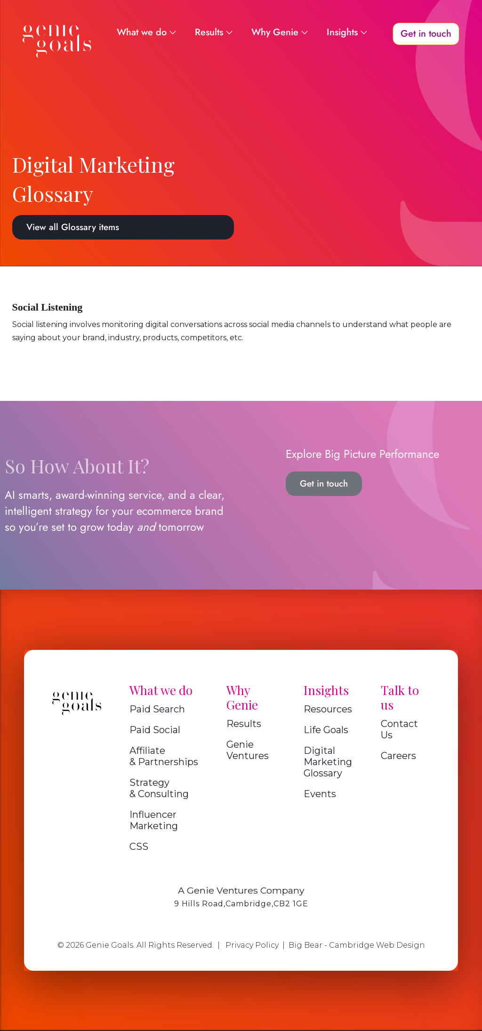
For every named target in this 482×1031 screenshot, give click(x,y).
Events (320, 793)
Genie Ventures (247, 750)
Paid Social (154, 729)
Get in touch (324, 483)
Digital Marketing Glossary (328, 762)
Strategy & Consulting (159, 788)
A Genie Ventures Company (241, 890)
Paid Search (157, 709)
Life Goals (326, 729)
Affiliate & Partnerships (163, 756)
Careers (398, 755)
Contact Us (399, 729)
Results (243, 723)
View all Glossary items (72, 227)
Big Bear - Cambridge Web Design (357, 945)
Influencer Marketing (153, 820)
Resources (328, 709)
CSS (138, 846)
